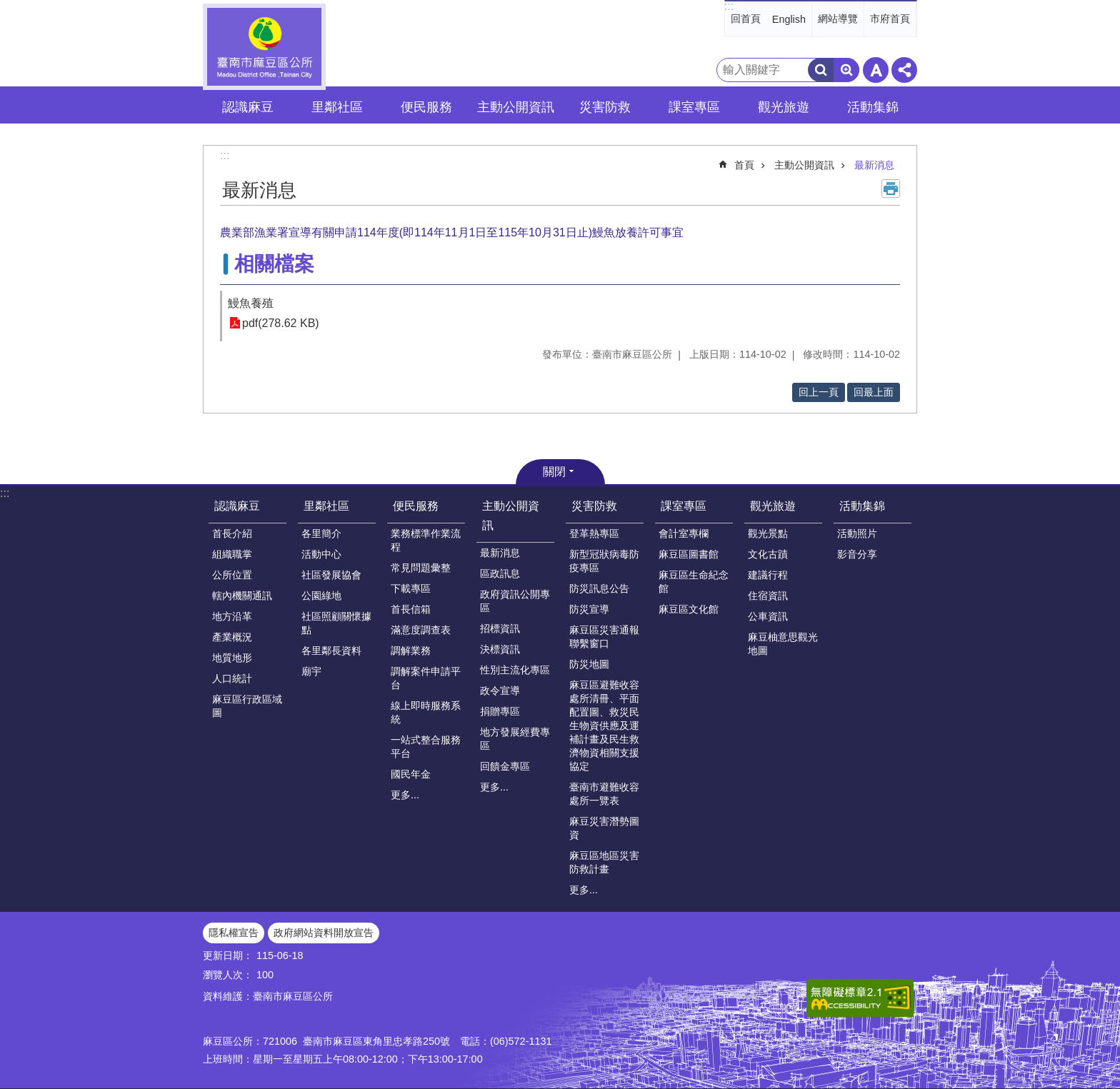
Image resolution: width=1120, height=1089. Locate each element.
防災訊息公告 (599, 588)
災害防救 (594, 506)
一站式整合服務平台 (426, 746)
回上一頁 (819, 392)
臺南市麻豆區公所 (264, 47)
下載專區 (411, 588)
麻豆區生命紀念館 (694, 581)
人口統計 (232, 678)
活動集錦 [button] (873, 107)
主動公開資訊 (804, 165)
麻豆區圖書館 (689, 554)
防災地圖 (589, 664)
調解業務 (411, 650)
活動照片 (857, 533)
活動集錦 (862, 506)
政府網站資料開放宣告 (324, 932)
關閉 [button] (554, 472)
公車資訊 (768, 616)
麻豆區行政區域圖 (247, 705)
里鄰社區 (326, 506)
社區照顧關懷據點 (336, 623)
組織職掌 (232, 554)
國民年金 (411, 774)
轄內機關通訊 (242, 595)
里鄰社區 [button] (337, 107)
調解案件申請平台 (426, 678)
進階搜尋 (846, 70)
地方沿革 (232, 616)
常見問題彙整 (421, 567)
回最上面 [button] (874, 392)
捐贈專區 (500, 711)
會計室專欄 (684, 533)
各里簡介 (321, 533)
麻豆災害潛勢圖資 (604, 828)
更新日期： (228, 955)
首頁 (744, 165)
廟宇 (311, 671)
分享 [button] (904, 70)
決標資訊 (500, 649)
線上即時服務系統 (426, 712)
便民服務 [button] (426, 107)
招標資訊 (500, 628)
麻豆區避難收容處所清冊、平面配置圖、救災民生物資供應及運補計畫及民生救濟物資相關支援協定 (604, 725)
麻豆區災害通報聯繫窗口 (604, 636)
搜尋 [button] (821, 70)
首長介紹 (232, 533)
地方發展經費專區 (515, 738)
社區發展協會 (331, 575)
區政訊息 (500, 573)
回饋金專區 (505, 766)
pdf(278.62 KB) (280, 323)
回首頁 (746, 18)
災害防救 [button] (605, 107)
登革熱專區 (594, 533)
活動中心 (321, 554)
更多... (405, 795)
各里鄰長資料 (331, 650)
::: (729, 6)
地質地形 (232, 657)
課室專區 (683, 506)
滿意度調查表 (421, 630)
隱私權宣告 (234, 932)
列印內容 (890, 188)
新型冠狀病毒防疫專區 (604, 560)
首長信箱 (411, 609)
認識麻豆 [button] (248, 107)
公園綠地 (321, 595)
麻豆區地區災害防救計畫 (604, 862)
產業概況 (232, 637)
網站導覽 (838, 18)
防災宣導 (589, 609)
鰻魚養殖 (251, 303)
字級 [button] (876, 70)
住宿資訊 (768, 595)
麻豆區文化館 (689, 609)
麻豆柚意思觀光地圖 (783, 643)
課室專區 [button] (694, 107)
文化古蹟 (768, 554)
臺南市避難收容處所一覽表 (604, 793)
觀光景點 (768, 533)
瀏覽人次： (228, 974)
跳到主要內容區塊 (7, 7)
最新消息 (874, 165)
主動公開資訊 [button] (515, 107)
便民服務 (416, 506)
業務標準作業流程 (426, 540)
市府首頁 (890, 18)
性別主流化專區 (515, 670)
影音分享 (857, 554)
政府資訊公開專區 (515, 600)
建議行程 (768, 575)
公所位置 (232, 575)
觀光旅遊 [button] (783, 107)
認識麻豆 (237, 506)
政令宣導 (500, 690)
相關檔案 (274, 264)
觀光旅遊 (773, 506)
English (789, 19)
